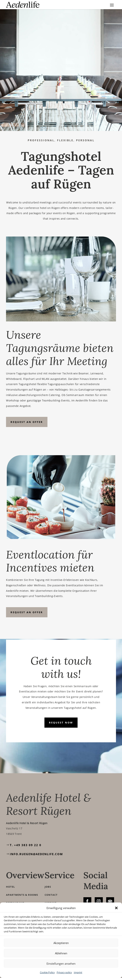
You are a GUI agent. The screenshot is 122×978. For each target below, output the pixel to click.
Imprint (78, 972)
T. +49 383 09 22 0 (25, 845)
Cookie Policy (47, 972)
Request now (61, 722)
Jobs (48, 886)
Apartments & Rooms (22, 894)
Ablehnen (61, 953)
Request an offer (27, 422)
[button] (116, 908)
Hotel (10, 886)
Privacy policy (64, 972)
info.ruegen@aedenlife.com (36, 854)
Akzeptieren (61, 943)
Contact (51, 894)
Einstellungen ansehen (61, 963)
